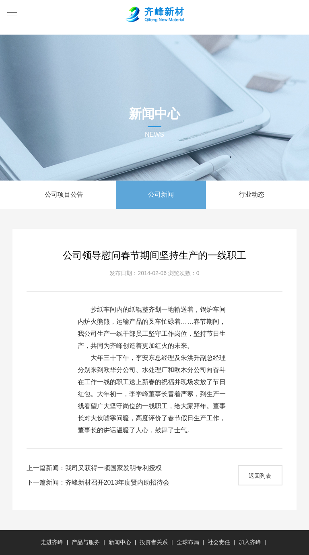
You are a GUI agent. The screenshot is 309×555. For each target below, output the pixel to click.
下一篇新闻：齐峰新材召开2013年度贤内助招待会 (98, 482)
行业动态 (251, 194)
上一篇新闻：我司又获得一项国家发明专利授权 (94, 468)
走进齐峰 (52, 542)
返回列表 (260, 476)
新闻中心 (120, 542)
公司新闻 (161, 194)
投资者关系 (154, 542)
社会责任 (219, 542)
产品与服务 (86, 542)
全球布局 (188, 542)
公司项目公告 (64, 194)
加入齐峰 (250, 542)
